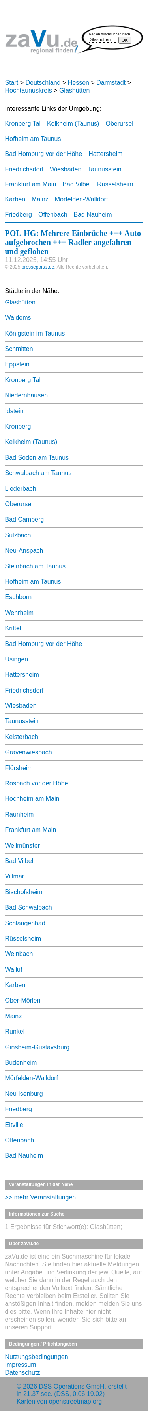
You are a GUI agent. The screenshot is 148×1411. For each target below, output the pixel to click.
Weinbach (19, 954)
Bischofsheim (24, 892)
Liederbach (20, 488)
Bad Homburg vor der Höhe (43, 153)
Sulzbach (18, 535)
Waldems (18, 317)
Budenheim (21, 1062)
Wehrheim (19, 612)
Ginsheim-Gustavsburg (37, 1047)
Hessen (78, 82)
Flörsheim (19, 768)
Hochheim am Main (32, 798)
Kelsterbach (22, 736)
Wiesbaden (65, 169)
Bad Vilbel (76, 184)
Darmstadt (111, 82)
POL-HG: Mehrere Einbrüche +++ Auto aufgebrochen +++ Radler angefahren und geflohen (73, 242)
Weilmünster (22, 845)
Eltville (14, 1124)
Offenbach (52, 214)
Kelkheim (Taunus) (73, 123)
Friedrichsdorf (24, 169)
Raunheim (19, 814)
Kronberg (18, 426)
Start (12, 82)
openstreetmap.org (75, 1401)
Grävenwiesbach (28, 752)
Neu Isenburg (24, 1093)
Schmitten (19, 348)
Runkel (15, 1031)
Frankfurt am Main (30, 184)
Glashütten (74, 90)
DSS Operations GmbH (71, 1386)
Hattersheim (105, 153)
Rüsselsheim (115, 184)
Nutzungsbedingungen (36, 1356)
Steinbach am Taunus (35, 566)
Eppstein (17, 364)
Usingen (16, 659)
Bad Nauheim (93, 214)
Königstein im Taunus (35, 333)
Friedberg (18, 214)
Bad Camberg (24, 519)
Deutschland (43, 82)
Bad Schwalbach (28, 907)
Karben (15, 199)
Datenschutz (22, 1372)
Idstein (14, 411)
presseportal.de (38, 267)
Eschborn (18, 597)
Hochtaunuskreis (28, 90)
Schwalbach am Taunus (38, 473)
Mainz (40, 199)
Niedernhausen (26, 395)
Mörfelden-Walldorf (81, 199)
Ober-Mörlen (23, 1000)
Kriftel (13, 628)
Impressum (20, 1364)
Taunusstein (104, 169)
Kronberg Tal (23, 123)
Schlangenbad (25, 923)
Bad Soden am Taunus (37, 457)
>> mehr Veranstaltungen (40, 1197)
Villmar (14, 876)
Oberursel (119, 123)
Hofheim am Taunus (33, 139)
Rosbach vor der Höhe (36, 783)
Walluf (13, 969)
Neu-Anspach (24, 550)
